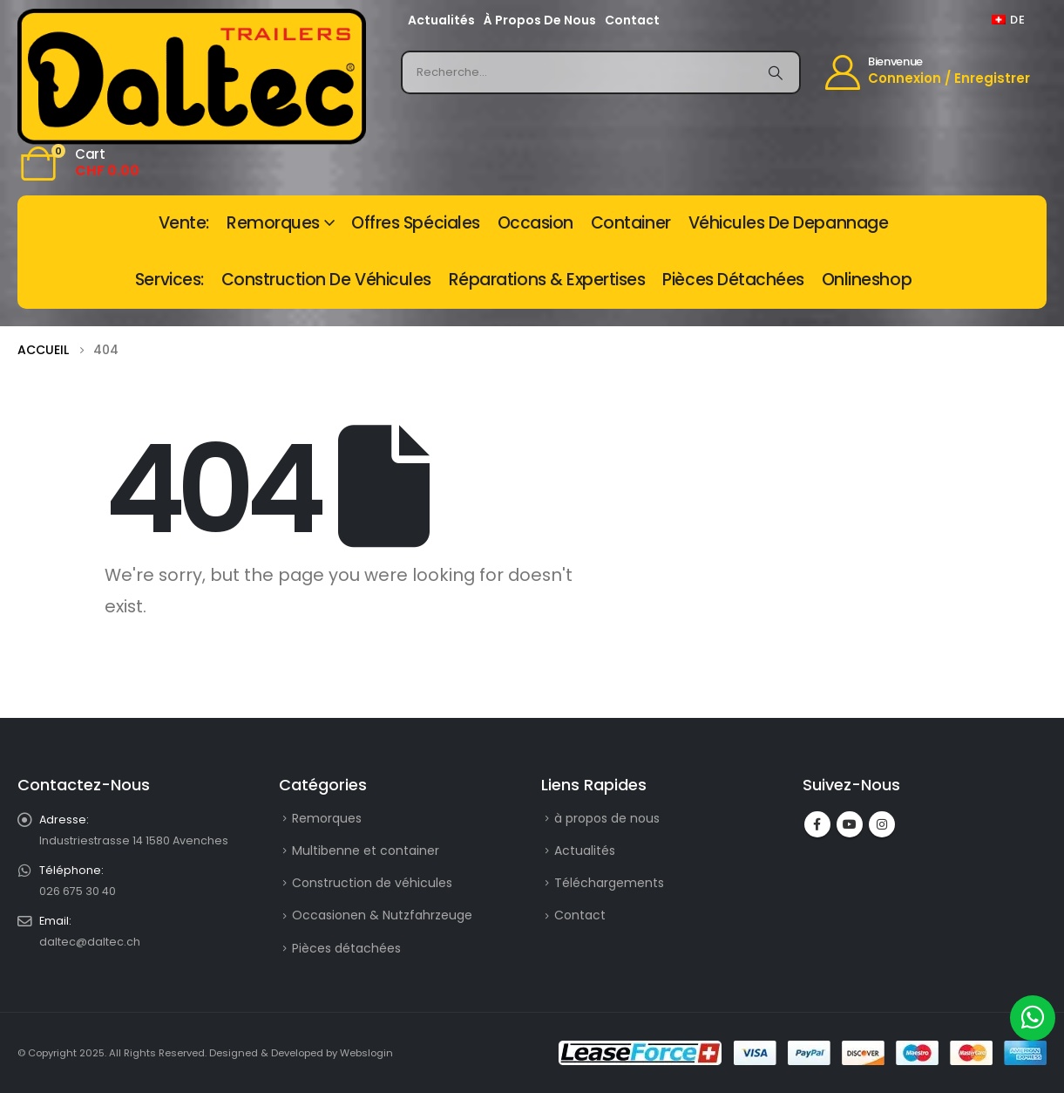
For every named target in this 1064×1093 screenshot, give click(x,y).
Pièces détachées (732, 279)
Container (631, 223)
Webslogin (366, 1053)
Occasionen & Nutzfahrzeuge (382, 915)
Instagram (882, 824)
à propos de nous (540, 20)
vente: (184, 223)
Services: (169, 279)
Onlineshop (867, 279)
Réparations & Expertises (547, 279)
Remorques (273, 223)
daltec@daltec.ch (89, 941)
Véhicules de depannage (788, 223)
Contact (632, 20)
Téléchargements (609, 882)
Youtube (850, 824)
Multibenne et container (365, 850)
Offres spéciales (415, 223)
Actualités (441, 20)
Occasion (535, 223)
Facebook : (817, 824)
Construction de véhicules (326, 279)
